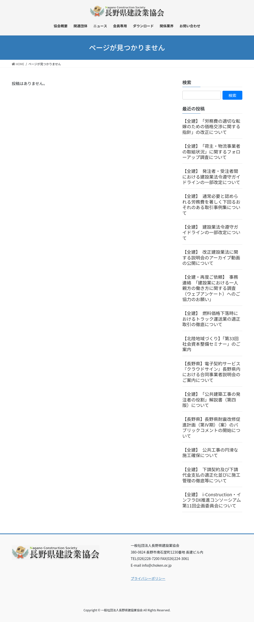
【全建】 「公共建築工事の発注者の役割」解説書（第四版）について (211, 399)
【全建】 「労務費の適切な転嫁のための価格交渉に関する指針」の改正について (211, 126)
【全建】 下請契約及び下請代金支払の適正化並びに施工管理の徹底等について (211, 475)
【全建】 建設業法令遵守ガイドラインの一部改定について (211, 232)
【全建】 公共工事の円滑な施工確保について (210, 452)
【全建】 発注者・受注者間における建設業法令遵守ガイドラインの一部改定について (211, 176)
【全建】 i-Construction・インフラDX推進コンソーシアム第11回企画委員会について (211, 500)
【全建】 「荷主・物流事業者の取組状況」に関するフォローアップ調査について (211, 151)
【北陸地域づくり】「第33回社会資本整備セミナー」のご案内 (211, 344)
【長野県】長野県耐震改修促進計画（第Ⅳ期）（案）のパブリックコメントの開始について (211, 427)
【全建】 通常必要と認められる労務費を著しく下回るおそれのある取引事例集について (211, 204)
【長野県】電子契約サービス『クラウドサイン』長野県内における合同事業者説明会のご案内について (211, 371)
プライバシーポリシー (148, 578)
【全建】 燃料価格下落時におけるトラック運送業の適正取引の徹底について (211, 318)
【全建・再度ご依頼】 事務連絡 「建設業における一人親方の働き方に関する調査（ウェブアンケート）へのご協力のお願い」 (211, 288)
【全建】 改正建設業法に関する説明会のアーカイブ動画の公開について (211, 257)
